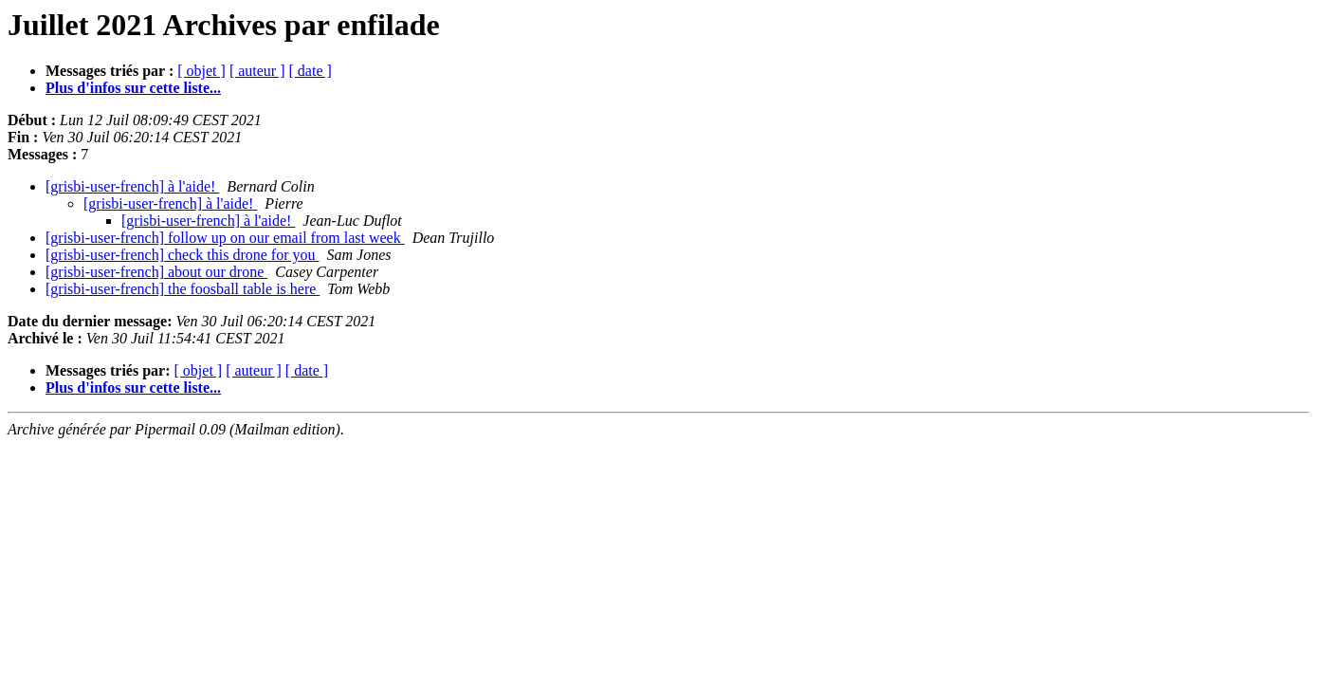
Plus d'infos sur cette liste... (133, 88)
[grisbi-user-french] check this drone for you (182, 255)
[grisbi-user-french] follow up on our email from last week (225, 238)
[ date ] (310, 71)
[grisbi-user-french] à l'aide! (132, 186)
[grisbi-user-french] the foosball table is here (183, 289)
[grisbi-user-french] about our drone (156, 272)
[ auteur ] (257, 71)
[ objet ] (201, 71)
